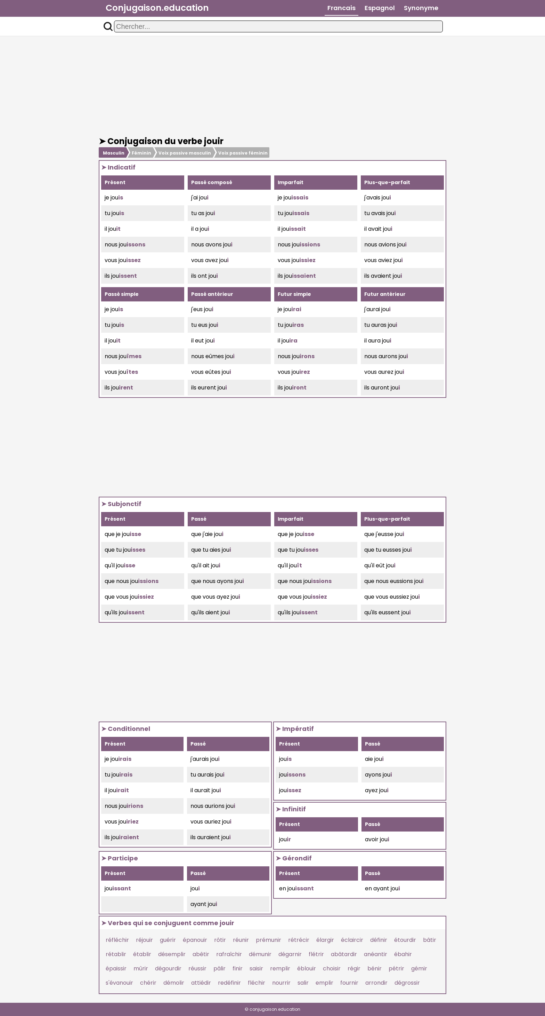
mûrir (140, 968)
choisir (332, 968)
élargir (325, 940)
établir (142, 954)
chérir (148, 983)
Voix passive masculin (184, 153)
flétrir (316, 954)
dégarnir (290, 954)
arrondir (376, 983)
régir (354, 968)
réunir (241, 940)
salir (303, 983)
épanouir (195, 940)
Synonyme (421, 7)
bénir (374, 968)
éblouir (306, 968)
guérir (168, 940)
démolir (173, 983)
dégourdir (168, 968)
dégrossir (407, 983)
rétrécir (298, 940)
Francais (341, 7)
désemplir (172, 954)
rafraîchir (229, 954)
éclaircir (352, 940)
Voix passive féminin (243, 153)
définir (378, 940)
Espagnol (380, 7)
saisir (256, 968)
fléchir (256, 983)
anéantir (375, 954)
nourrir (281, 983)
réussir (197, 968)
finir (238, 968)
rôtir (220, 940)
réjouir (144, 940)
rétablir (116, 954)
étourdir (405, 940)
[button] (108, 26)
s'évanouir (119, 983)
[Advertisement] (272, 86)
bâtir (429, 940)
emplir (324, 983)
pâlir (219, 968)
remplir (280, 968)
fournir (349, 983)
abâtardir (344, 954)
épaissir (116, 968)
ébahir (403, 954)
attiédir (201, 983)
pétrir (396, 968)
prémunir (268, 940)
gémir (419, 968)
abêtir (201, 954)
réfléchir (117, 940)
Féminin (141, 153)
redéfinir (229, 983)
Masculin (113, 153)
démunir (260, 954)
